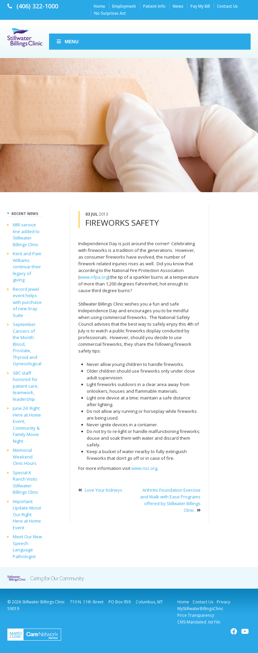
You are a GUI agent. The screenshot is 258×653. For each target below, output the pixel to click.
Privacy (223, 602)
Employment (124, 6)
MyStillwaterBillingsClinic (200, 608)
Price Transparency (195, 615)
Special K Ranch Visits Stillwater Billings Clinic (25, 482)
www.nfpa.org (94, 277)
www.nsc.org (144, 468)
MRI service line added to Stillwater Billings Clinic (26, 235)
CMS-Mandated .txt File (198, 622)
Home (99, 6)
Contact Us (227, 6)
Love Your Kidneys (103, 490)
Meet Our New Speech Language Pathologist (27, 546)
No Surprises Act (110, 13)
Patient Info (154, 6)
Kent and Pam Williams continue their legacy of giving (27, 267)
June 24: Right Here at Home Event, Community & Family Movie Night (27, 424)
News (178, 6)
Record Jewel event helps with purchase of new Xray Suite (27, 302)
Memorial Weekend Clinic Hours (25, 456)
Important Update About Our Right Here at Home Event (27, 514)
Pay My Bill (200, 6)
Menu (67, 41)
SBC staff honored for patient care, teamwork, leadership (25, 386)
